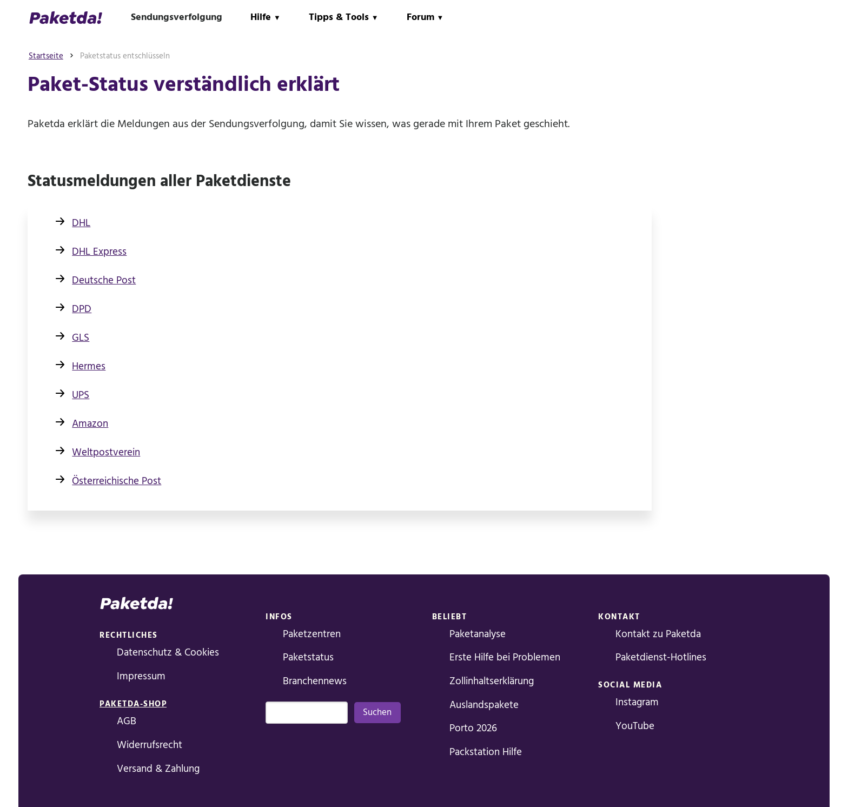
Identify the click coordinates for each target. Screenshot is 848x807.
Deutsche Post (104, 280)
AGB (126, 721)
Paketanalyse (477, 634)
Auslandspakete (484, 705)
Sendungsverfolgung (176, 17)
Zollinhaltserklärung (491, 681)
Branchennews (315, 681)
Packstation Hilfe (485, 752)
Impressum (141, 676)
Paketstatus (308, 657)
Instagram (637, 702)
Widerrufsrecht (149, 745)
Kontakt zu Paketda (658, 634)
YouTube (634, 726)
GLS (80, 338)
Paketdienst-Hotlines (660, 657)
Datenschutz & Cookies (168, 652)
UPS (80, 395)
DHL (81, 223)
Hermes (88, 366)
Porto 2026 (473, 728)
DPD (81, 309)
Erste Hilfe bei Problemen (504, 657)
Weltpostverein (106, 452)
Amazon (90, 424)
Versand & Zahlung (158, 769)
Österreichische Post (116, 481)
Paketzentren (312, 634)
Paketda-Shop (133, 704)
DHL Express (99, 252)
